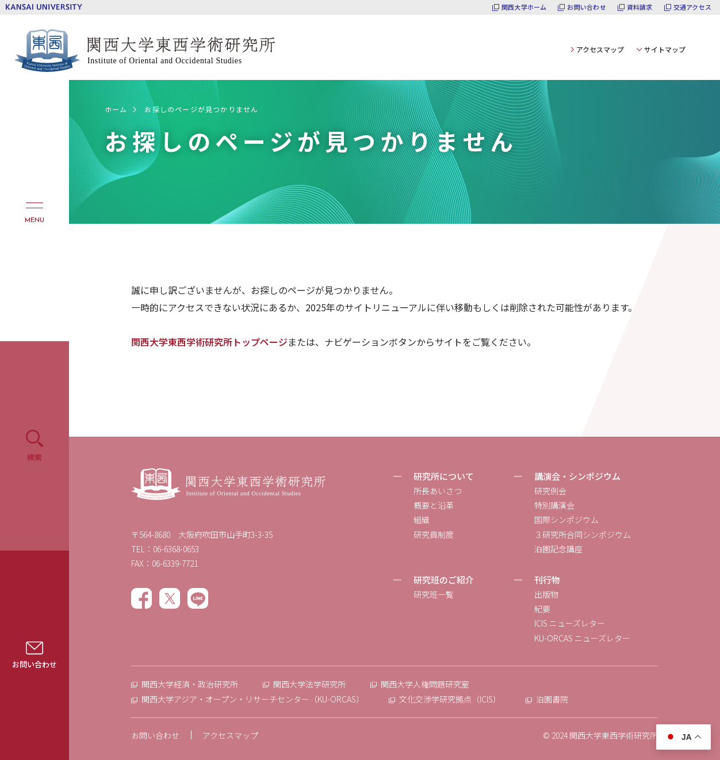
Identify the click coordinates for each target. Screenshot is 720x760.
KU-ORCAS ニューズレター (582, 638)
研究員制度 (433, 534)
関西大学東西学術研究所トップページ (209, 342)
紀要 (542, 608)
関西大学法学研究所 (309, 684)
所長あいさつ (437, 491)
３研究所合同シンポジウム (582, 534)
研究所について (443, 476)
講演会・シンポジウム (577, 476)
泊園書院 (552, 699)
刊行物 (547, 580)
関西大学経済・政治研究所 (189, 684)
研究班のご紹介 (443, 580)
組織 (421, 519)
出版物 (546, 594)
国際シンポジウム (566, 519)
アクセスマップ (600, 49)
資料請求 (640, 7)
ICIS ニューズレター (569, 623)
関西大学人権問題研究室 (425, 684)
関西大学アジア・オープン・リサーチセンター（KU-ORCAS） (252, 699)
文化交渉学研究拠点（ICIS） (450, 699)
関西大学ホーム (524, 7)
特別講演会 (554, 505)
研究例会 (550, 491)
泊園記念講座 (558, 549)
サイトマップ (664, 49)
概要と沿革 (433, 505)
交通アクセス (692, 7)
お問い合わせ (586, 7)
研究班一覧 (433, 594)
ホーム (116, 109)
